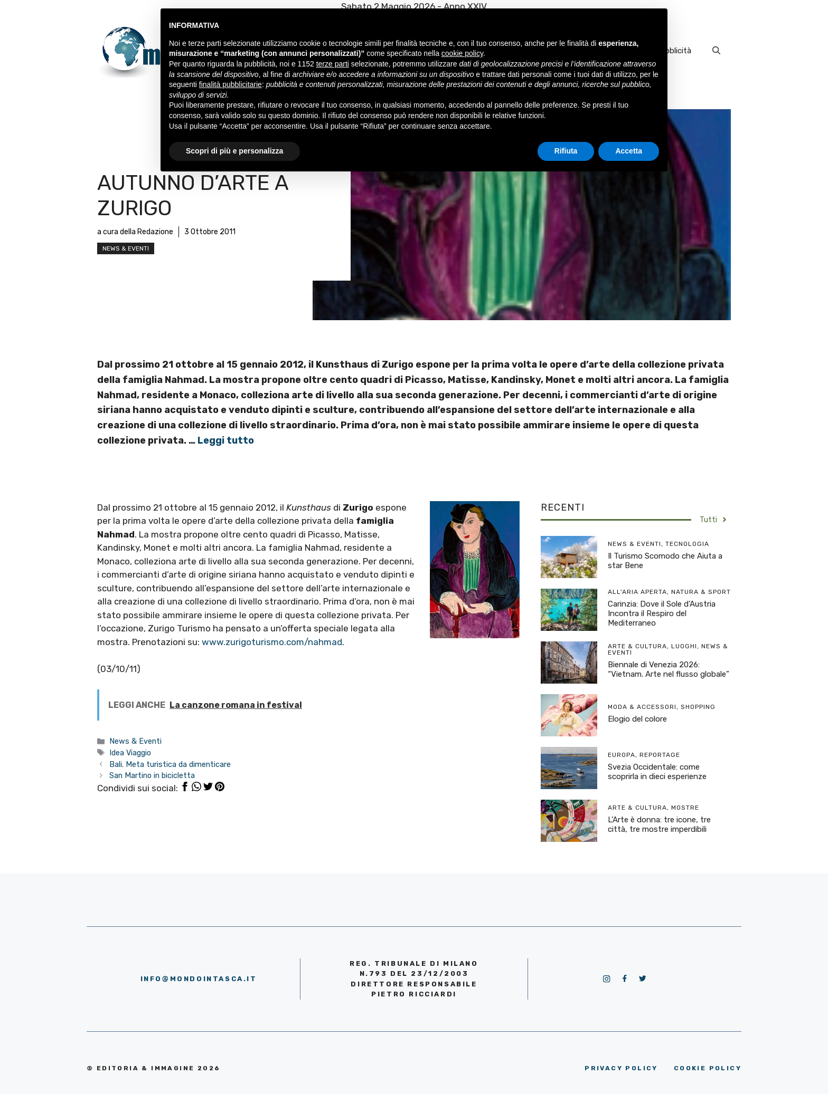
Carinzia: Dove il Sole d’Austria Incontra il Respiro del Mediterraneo (662, 613)
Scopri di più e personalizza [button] (234, 151)
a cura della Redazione (135, 231)
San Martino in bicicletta (152, 775)
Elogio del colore (637, 719)
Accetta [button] (628, 151)
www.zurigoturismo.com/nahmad (272, 642)
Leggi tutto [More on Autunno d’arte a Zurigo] (225, 440)
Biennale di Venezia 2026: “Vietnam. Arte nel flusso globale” (668, 669)
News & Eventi (125, 248)
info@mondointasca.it (198, 979)
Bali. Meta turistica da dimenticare (170, 764)
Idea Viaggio (130, 752)
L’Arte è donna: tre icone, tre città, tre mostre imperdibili (659, 824)
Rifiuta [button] (566, 151)
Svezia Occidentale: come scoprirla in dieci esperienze (657, 771)
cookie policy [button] (462, 53)
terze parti (332, 64)
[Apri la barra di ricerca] (716, 50)
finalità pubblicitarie (230, 84)
